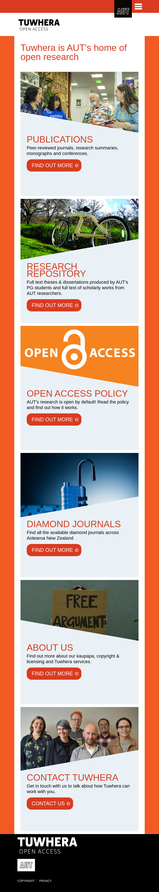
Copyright (26, 880)
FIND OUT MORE (52, 165)
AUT (123, 9)
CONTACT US (48, 803)
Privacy (45, 880)
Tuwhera (47, 25)
